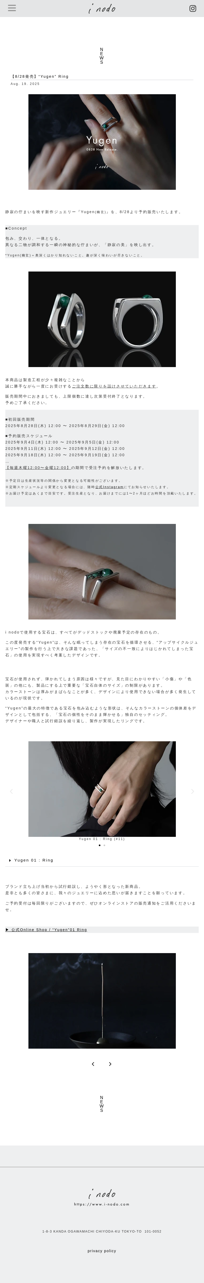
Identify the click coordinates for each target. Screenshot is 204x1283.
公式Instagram (109, 487)
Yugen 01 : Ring (34, 860)
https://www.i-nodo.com (102, 1204)
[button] (11, 791)
